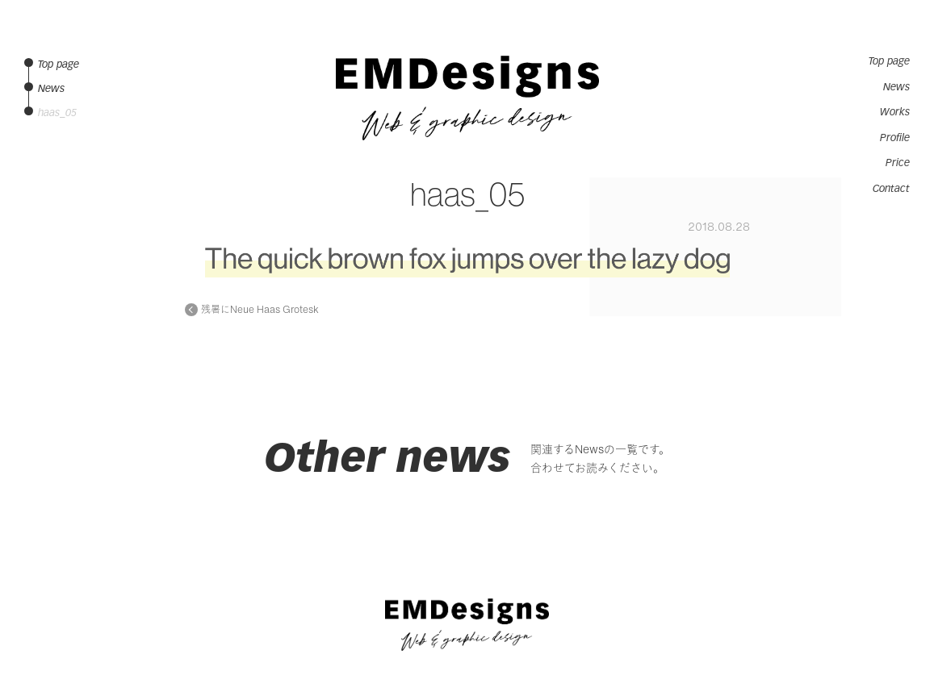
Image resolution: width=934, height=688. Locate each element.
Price (898, 163)
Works (895, 112)
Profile (895, 138)
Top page (889, 61)
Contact (891, 188)
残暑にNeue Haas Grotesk (260, 309)
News (896, 87)
